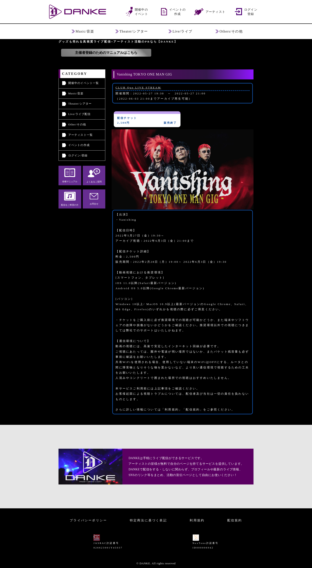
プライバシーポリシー (88, 520)
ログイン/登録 (78, 155)
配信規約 (234, 520)
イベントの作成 (79, 145)
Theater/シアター (80, 103)
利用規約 (197, 520)
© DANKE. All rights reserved (156, 563)
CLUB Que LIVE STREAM (138, 87)
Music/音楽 (76, 93)
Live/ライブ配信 (79, 114)
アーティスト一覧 (80, 134)
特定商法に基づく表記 (148, 520)
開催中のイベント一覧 (83, 83)
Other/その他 (77, 124)
